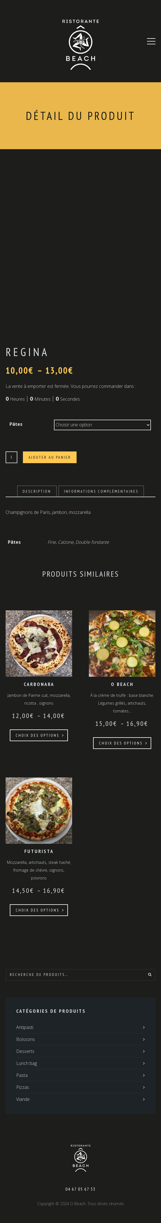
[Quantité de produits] (11, 457)
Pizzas (22, 1087)
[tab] (37, 491)
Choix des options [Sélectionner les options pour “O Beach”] (121, 743)
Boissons (25, 1039)
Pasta (22, 1075)
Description (37, 491)
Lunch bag (26, 1063)
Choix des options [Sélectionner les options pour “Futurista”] (37, 910)
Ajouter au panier (50, 457)
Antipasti (24, 1027)
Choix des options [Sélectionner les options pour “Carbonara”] (37, 735)
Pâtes (16, 424)
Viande (23, 1099)
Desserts (25, 1051)
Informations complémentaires (101, 491)
